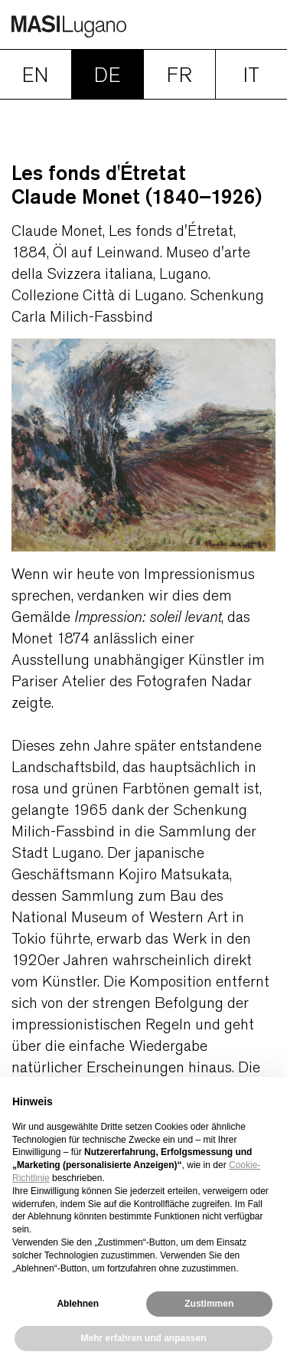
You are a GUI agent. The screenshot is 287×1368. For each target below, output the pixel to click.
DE (107, 75)
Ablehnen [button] (78, 1303)
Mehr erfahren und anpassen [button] (143, 1338)
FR (179, 75)
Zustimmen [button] (208, 1303)
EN (35, 75)
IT (251, 75)
